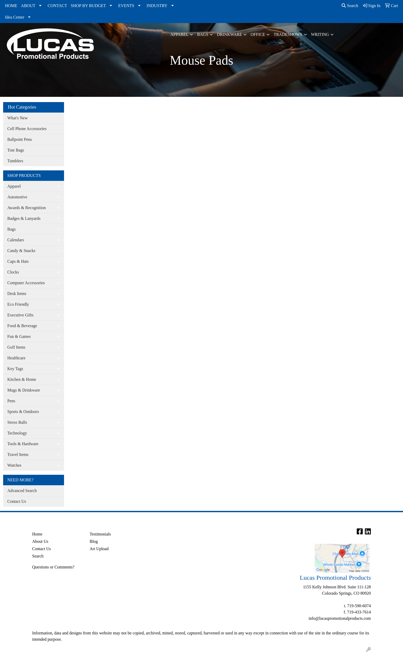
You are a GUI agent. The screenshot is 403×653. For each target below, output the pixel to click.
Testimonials (100, 534)
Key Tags (15, 368)
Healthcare (16, 358)
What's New (17, 118)
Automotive (17, 197)
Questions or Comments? (53, 567)
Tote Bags (15, 150)
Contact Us (16, 501)
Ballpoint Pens (19, 139)
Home (37, 534)
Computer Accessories (26, 283)
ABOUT (28, 5)
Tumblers (15, 161)
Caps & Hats (18, 261)
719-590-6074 (359, 606)
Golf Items (16, 347)
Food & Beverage (22, 325)
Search (350, 5)
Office (258, 34)
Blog (94, 541)
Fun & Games (19, 336)
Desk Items (16, 293)
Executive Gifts (20, 315)
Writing (320, 34)
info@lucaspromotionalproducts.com (340, 618)
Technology (17, 433)
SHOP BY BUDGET (88, 5)
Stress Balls (17, 422)
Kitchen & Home (21, 379)
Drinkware (229, 34)
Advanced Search (22, 490)
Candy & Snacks (21, 250)
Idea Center (14, 17)
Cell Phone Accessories (27, 128)
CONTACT (57, 5)
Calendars (15, 240)
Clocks (13, 272)
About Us (40, 541)
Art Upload (99, 548)
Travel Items (17, 454)
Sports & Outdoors (23, 411)
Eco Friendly (18, 304)
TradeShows (288, 34)
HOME (11, 5)
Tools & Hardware (22, 444)
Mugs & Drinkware (23, 390)
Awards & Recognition (26, 207)
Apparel (179, 34)
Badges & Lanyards (24, 218)
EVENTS (126, 5)
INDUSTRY (157, 5)
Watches (14, 465)
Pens (11, 401)
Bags (202, 34)
